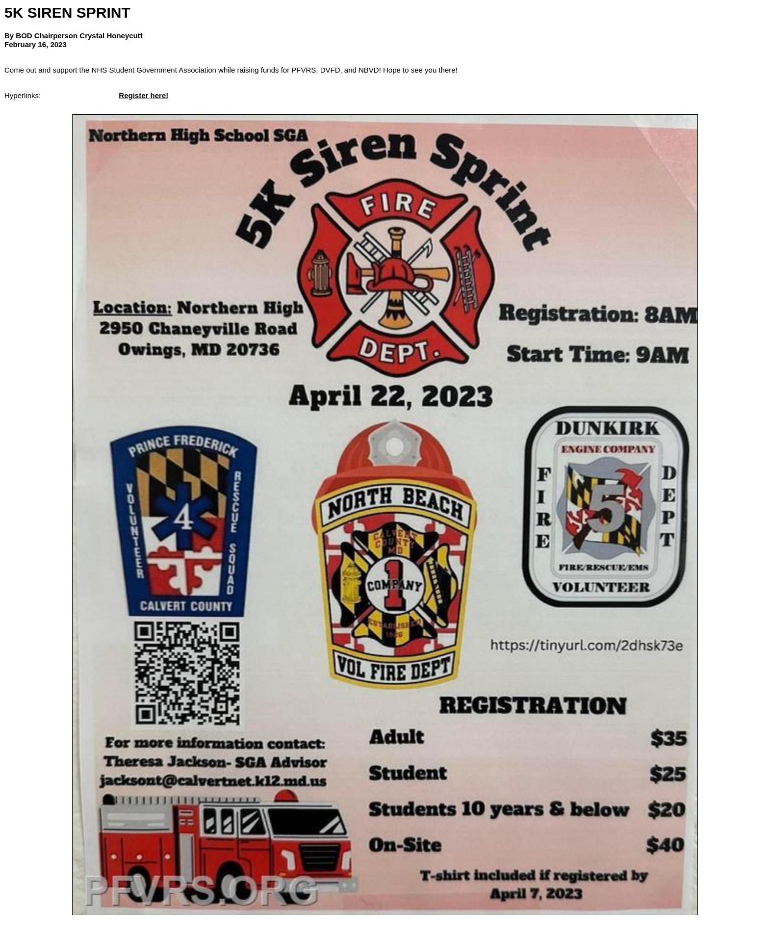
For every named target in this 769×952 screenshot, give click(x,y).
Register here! (143, 95)
